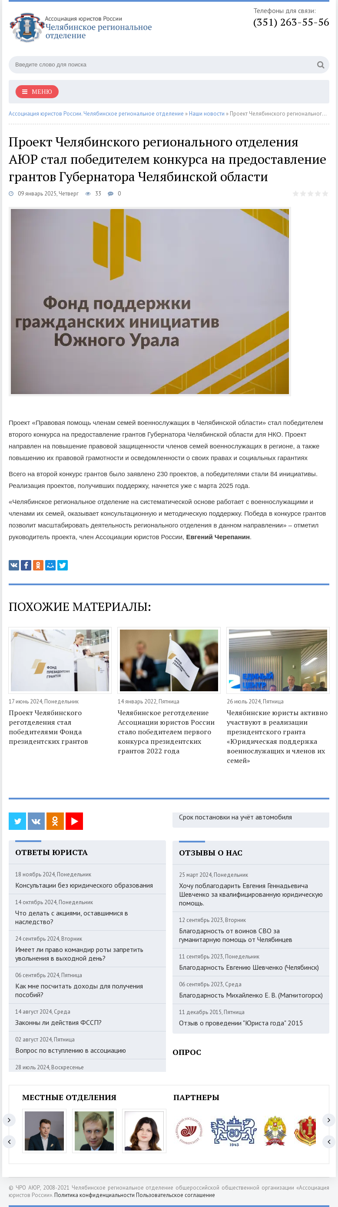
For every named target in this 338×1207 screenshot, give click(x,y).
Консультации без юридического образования (84, 885)
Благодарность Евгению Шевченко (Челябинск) (249, 967)
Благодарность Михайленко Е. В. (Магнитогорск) (251, 995)
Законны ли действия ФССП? (58, 1022)
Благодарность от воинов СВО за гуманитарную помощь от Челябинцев (235, 935)
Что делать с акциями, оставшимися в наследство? (71, 917)
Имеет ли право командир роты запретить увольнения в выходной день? (79, 953)
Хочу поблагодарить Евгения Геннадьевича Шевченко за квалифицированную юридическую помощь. (251, 894)
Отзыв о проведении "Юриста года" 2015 (241, 1022)
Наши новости (207, 113)
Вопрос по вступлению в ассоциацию (70, 1050)
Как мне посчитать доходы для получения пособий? (79, 990)
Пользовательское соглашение (175, 1195)
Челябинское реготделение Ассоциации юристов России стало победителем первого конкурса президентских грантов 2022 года (166, 732)
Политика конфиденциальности (94, 1195)
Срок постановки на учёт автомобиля (235, 816)
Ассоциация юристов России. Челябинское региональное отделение (96, 113)
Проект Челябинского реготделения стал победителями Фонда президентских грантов (48, 727)
